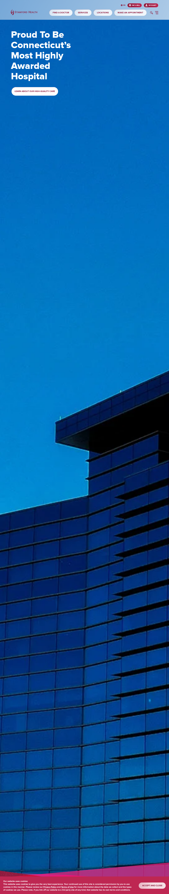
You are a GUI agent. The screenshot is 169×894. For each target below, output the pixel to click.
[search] (151, 13)
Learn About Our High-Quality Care (35, 91)
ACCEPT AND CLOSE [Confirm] (152, 885)
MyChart (152, 5)
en (124, 5)
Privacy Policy (50, 887)
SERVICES (83, 12)
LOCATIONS (103, 12)
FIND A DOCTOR (61, 12)
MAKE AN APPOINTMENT (130, 12)
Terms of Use (67, 887)
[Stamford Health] (24, 12)
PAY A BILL (136, 5)
